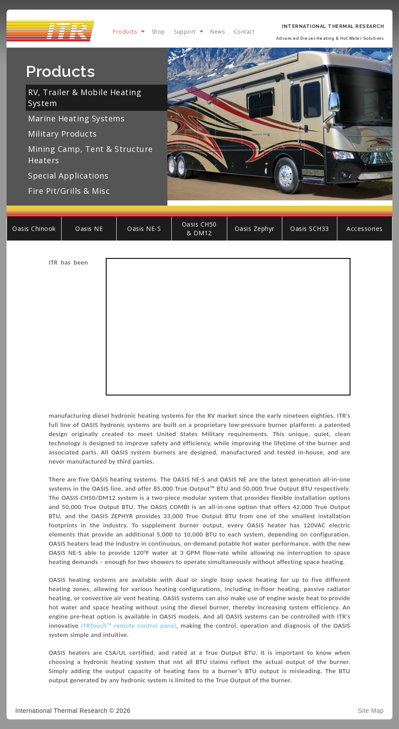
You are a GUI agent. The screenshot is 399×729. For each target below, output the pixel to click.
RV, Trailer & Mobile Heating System (84, 97)
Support (185, 31)
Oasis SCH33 (309, 228)
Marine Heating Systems (76, 118)
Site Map (371, 710)
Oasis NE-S (144, 228)
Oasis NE (89, 228)
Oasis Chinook (34, 228)
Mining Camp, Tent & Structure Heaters (90, 154)
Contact (244, 31)
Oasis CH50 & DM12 (199, 228)
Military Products (62, 133)
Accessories (365, 228)
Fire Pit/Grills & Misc (69, 191)
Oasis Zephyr (254, 228)
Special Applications (68, 175)
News (217, 31)
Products (125, 31)
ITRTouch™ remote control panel (128, 625)
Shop (158, 31)
